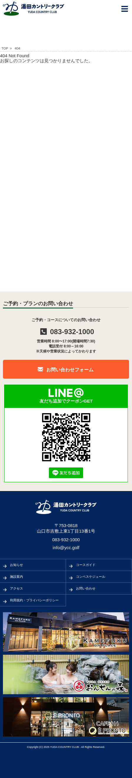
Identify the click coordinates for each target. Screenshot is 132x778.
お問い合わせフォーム (69, 369)
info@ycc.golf (66, 547)
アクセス (16, 588)
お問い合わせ (85, 588)
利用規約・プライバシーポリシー (34, 600)
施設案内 (16, 576)
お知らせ (16, 565)
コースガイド (85, 565)
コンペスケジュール (90, 576)
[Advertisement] (66, 130)
